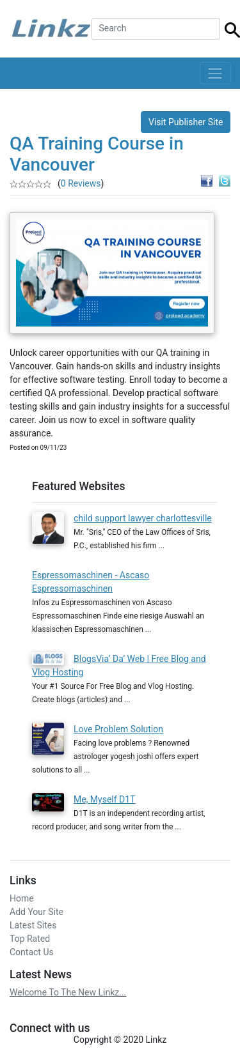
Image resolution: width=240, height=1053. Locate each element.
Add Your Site (36, 912)
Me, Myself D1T (105, 799)
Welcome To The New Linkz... (68, 992)
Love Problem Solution (118, 729)
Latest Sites (33, 925)
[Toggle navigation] (215, 73)
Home (22, 898)
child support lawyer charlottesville (143, 518)
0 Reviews (81, 183)
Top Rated (30, 939)
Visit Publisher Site (185, 122)
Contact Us (32, 952)
